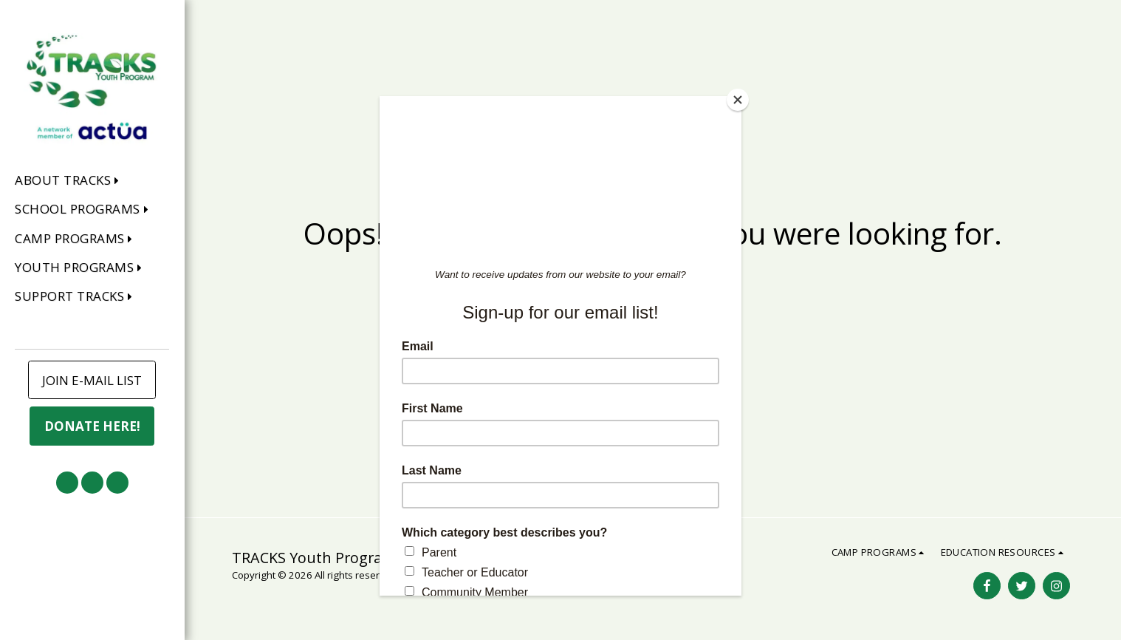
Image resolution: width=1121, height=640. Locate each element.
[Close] (738, 100)
